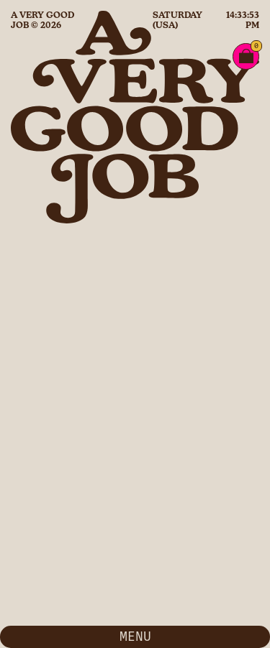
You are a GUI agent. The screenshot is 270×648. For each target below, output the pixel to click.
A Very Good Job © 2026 (42, 20)
